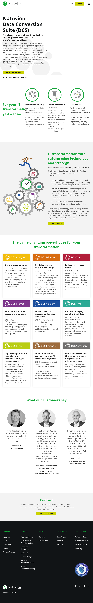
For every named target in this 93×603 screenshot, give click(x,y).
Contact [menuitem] (42, 537)
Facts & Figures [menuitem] (9, 552)
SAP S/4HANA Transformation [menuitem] (27, 542)
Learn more (56, 223)
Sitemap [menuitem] (60, 544)
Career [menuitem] (5, 548)
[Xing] (88, 586)
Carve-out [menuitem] (24, 553)
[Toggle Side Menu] (89, 3)
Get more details (13, 72)
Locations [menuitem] (6, 541)
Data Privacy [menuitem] (62, 537)
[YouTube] (84, 586)
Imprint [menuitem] (60, 541)
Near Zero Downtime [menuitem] (25, 548)
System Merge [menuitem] (26, 556)
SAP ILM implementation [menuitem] (27, 561)
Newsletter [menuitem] (43, 541)
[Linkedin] (80, 586)
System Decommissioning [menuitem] (28, 567)
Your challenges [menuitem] (27, 537)
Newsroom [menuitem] (7, 544)
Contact (79, 4)
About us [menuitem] (6, 537)
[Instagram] (76, 586)
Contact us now (46, 513)
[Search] (72, 3)
